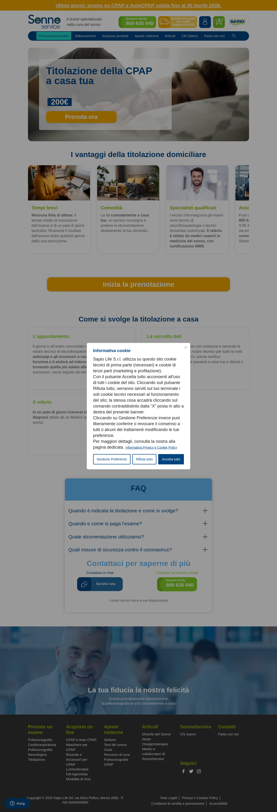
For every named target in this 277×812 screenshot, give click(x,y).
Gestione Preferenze (112, 459)
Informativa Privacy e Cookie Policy (151, 447)
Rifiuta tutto (144, 459)
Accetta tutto (171, 459)
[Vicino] (186, 347)
